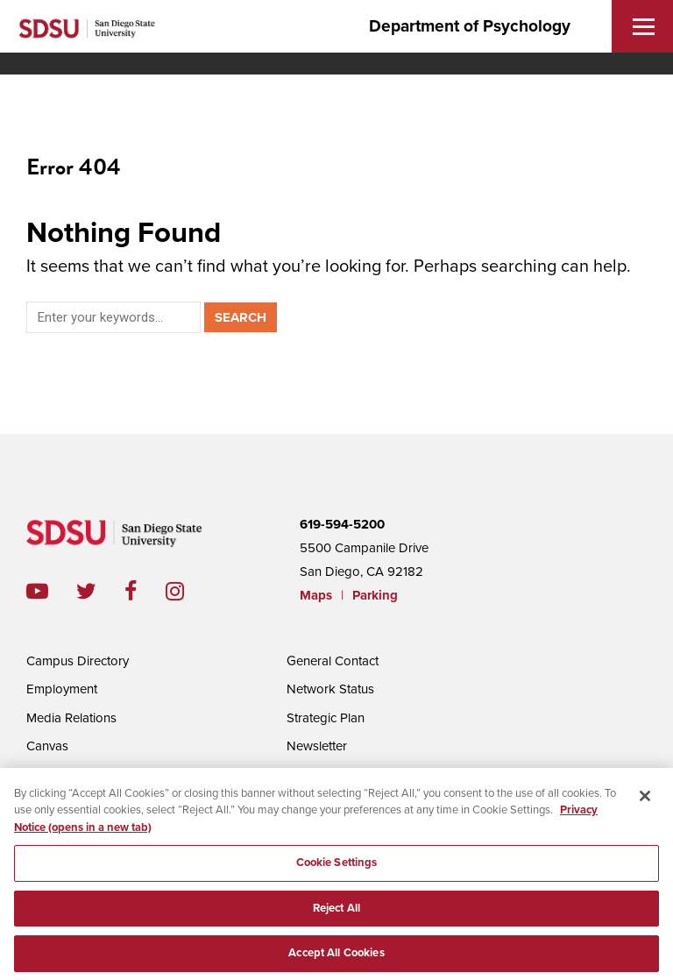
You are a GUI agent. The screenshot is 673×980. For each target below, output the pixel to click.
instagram (189, 591)
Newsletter (317, 746)
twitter (100, 591)
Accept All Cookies (336, 959)
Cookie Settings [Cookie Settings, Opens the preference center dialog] (337, 868)
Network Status (330, 689)
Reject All (336, 913)
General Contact (333, 661)
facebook (145, 591)
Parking (375, 595)
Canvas (47, 746)
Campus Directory (77, 661)
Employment (61, 689)
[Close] (645, 801)
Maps (316, 595)
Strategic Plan (326, 718)
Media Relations (71, 718)
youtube (37, 591)
